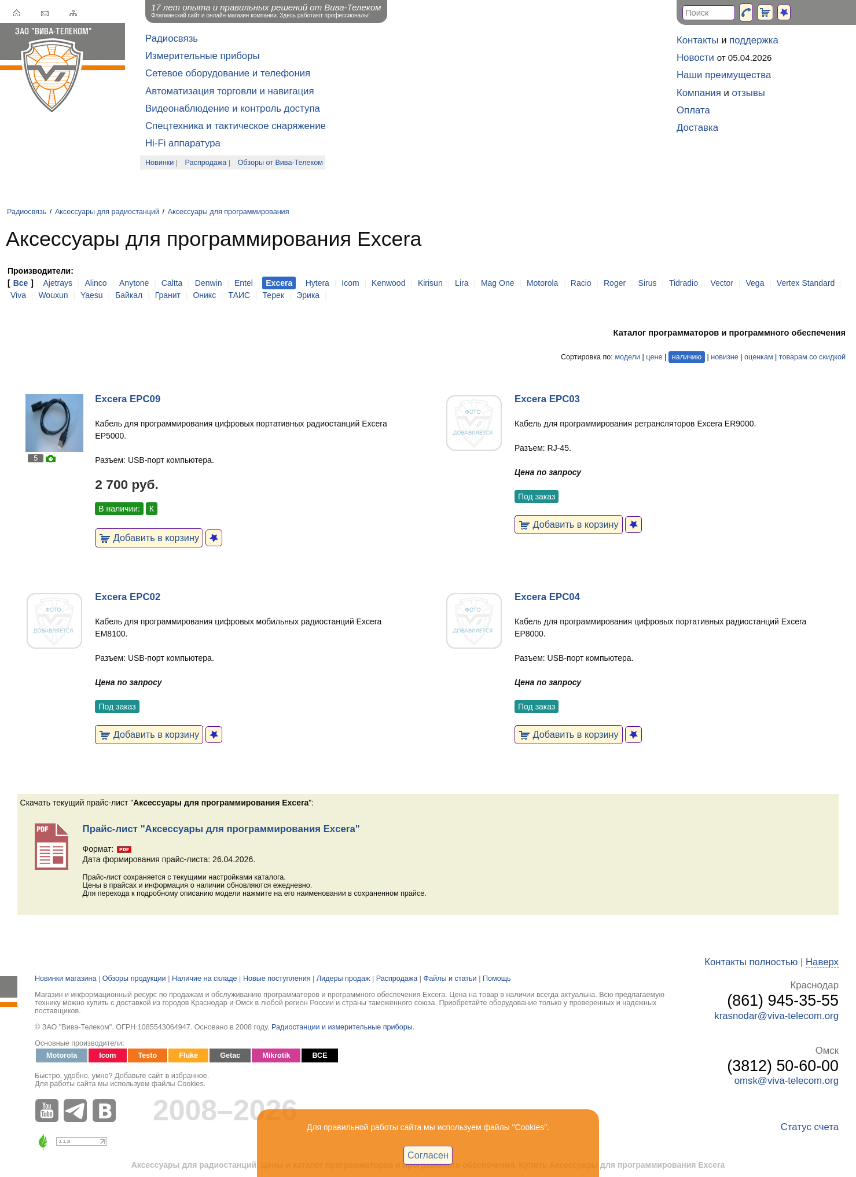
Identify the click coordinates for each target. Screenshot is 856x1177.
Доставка (697, 127)
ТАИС (240, 295)
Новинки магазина (65, 978)
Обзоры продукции (134, 978)
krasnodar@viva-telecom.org (776, 1015)
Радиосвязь (171, 38)
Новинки (159, 163)
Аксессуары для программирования (228, 212)
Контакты (697, 40)
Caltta (172, 283)
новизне (724, 357)
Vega (755, 283)
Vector (721, 283)
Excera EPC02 (127, 596)
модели (627, 357)
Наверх (822, 962)
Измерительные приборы (202, 55)
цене (654, 357)
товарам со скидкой (812, 357)
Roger (615, 283)
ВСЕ (319, 1055)
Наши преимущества (724, 74)
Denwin (208, 283)
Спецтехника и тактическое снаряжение (235, 125)
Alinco (95, 283)
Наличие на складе (204, 978)
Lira (461, 283)
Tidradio (683, 283)
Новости (695, 57)
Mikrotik (276, 1055)
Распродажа (206, 163)
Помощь (497, 978)
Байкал (128, 295)
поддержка (753, 40)
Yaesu (91, 295)
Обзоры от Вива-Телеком (280, 163)
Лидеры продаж (343, 978)
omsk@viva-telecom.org (786, 1080)
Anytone (134, 283)
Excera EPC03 (547, 398)
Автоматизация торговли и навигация (229, 91)
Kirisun (430, 283)
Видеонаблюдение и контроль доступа (232, 108)
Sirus (647, 283)
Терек (273, 295)
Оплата (693, 110)
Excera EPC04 (547, 596)
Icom (350, 283)
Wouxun (53, 295)
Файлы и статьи (450, 978)
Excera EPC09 (127, 398)
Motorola (542, 283)
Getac (230, 1055)
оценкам (758, 357)
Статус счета (810, 1126)
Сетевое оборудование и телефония (227, 73)
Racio (581, 283)
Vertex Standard (806, 283)
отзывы (748, 92)
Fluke (188, 1055)
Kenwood (388, 283)
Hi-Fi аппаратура (183, 143)
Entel (243, 283)
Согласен (428, 1155)
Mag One (498, 283)
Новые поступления (277, 978)
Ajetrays (57, 283)
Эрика (307, 295)
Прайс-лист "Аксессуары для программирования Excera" (221, 828)
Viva (18, 295)
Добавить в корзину (149, 537)
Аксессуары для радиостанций (107, 212)
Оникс (204, 295)
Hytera (317, 283)
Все (20, 283)
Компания (699, 92)
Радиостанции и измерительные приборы (342, 1027)
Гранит (168, 295)
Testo (147, 1055)
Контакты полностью (751, 962)
